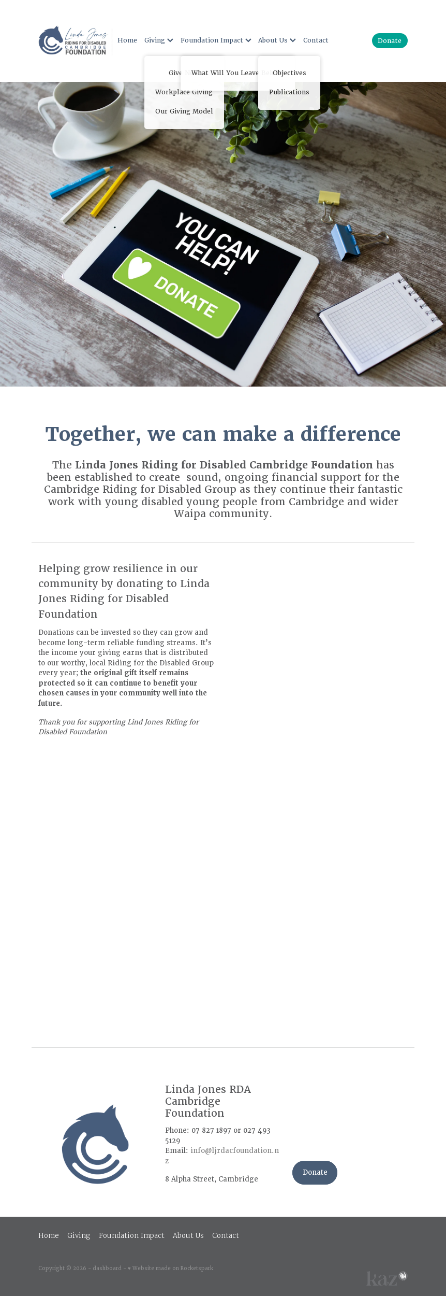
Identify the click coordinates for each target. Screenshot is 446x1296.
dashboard (107, 1268)
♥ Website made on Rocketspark (170, 1268)
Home (127, 40)
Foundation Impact (216, 40)
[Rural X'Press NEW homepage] (75, 41)
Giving (158, 40)
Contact (316, 40)
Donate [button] (315, 1172)
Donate (390, 41)
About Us (277, 40)
